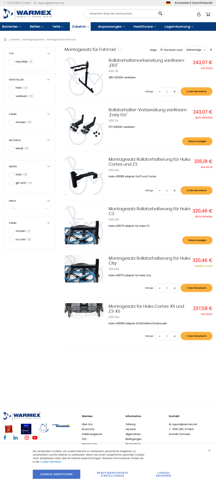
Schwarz (25, 122)
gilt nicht (25, 183)
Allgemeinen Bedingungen (134, 436)
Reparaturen (89, 444)
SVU (84, 439)
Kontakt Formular (179, 434)
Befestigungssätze (33, 39)
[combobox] (123, 13)
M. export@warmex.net (183, 424)
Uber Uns (87, 424)
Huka (23, 87)
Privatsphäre (133, 444)
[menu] (108, 26)
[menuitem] (11, 26)
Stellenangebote (92, 434)
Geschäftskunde (202, 3)
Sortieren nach (173, 50)
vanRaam (25, 96)
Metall (23, 148)
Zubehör (15, 39)
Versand (131, 429)
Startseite (5, 39)
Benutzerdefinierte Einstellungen (112, 474)
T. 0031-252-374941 (181, 429)
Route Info (88, 429)
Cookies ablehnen (163, 474)
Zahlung (130, 424)
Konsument (182, 3)
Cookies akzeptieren (56, 474)
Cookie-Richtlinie (50, 462)
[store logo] (28, 14)
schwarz (24, 231)
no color (24, 239)
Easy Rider (25, 61)
